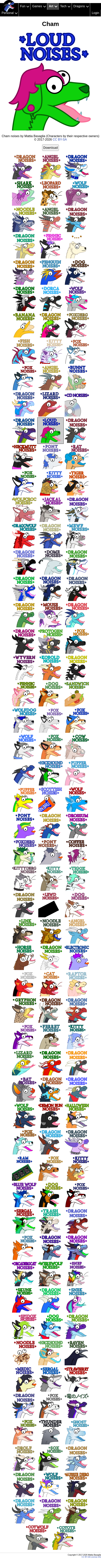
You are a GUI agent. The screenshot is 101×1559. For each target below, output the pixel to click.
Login (95, 13)
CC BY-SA (60, 139)
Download (50, 148)
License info (96, 1557)
